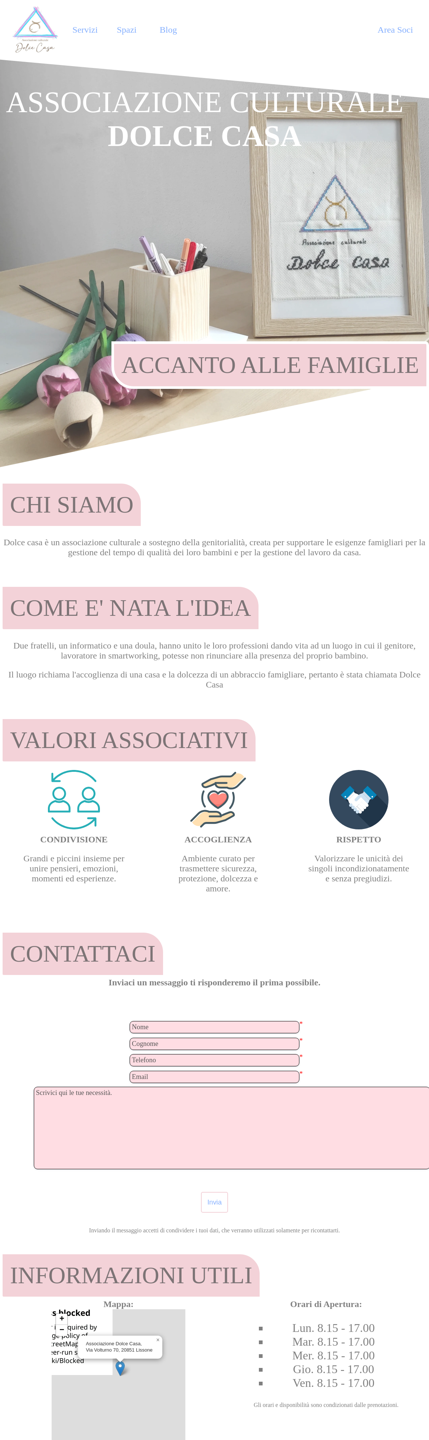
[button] (120, 1368)
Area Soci (395, 30)
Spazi (126, 30)
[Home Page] (36, 29)
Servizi (85, 30)
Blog (168, 30)
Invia (214, 1202)
